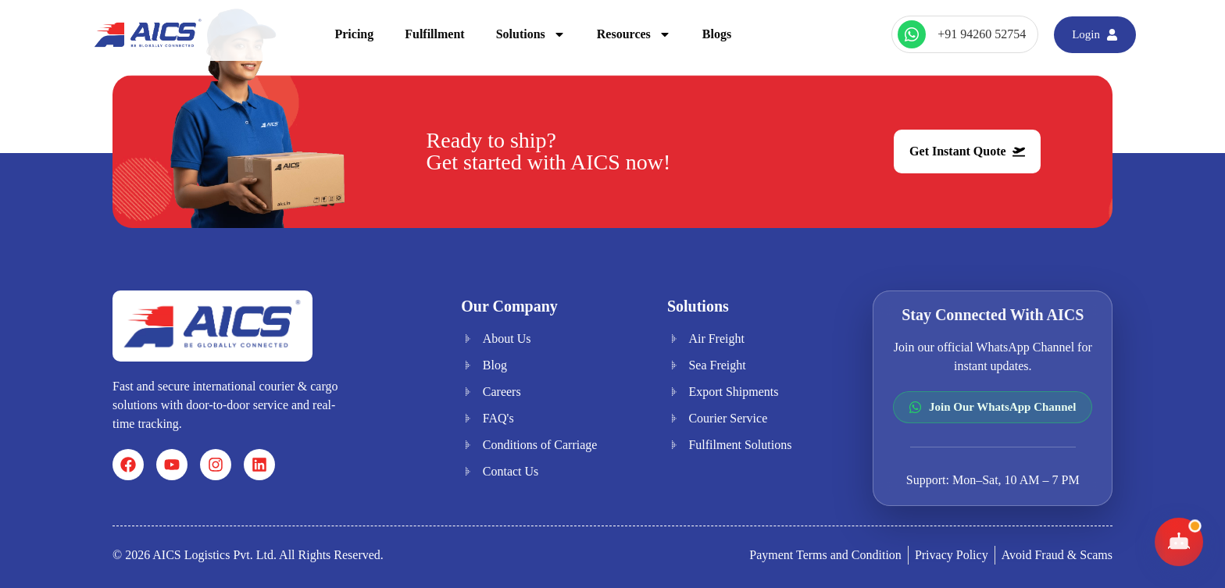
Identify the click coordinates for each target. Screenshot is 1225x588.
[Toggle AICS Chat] (1179, 542)
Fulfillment (434, 34)
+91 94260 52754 (982, 34)
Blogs (716, 34)
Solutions (531, 34)
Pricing (353, 34)
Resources (634, 34)
